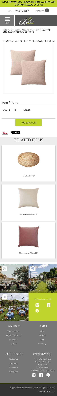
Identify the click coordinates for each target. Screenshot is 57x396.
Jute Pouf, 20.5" (29, 176)
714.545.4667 (18, 10)
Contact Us (13, 359)
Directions (13, 363)
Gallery (42, 335)
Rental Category (12, 30)
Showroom (14, 367)
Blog (42, 339)
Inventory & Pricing (13, 335)
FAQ (42, 331)
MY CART (40, 11)
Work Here (13, 372)
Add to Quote (28, 122)
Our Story (42, 344)
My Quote (13, 344)
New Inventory (31, 30)
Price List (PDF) (14, 331)
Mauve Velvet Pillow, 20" (28, 253)
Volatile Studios (48, 391)
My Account (13, 339)
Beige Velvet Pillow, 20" (28, 214)
